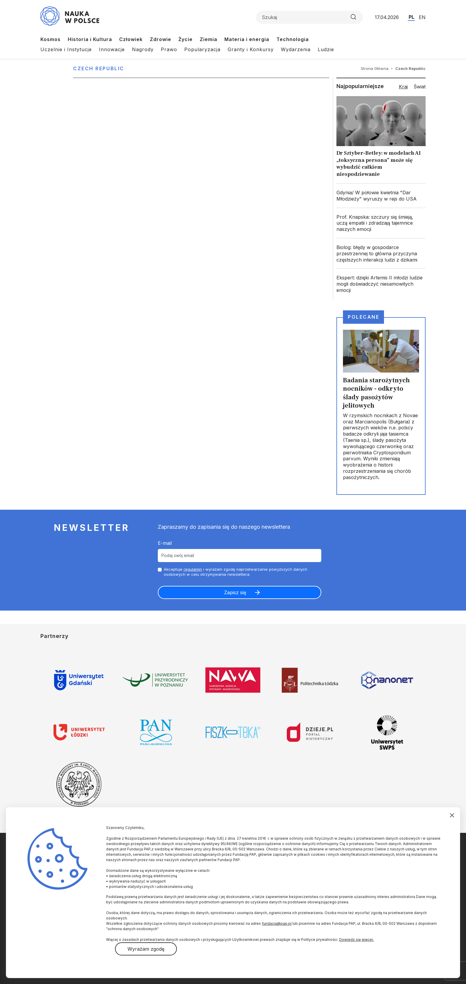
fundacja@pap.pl (277, 923)
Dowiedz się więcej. (356, 939)
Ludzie (326, 49)
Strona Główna (374, 68)
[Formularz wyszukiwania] (309, 17)
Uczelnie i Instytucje (66, 49)
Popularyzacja (202, 49)
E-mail (165, 543)
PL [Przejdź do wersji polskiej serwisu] (411, 17)
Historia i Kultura (90, 39)
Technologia (292, 39)
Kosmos (50, 39)
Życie (185, 39)
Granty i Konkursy (251, 49)
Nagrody (143, 49)
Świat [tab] (420, 87)
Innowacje (112, 49)
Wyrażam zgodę (145, 949)
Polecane (363, 317)
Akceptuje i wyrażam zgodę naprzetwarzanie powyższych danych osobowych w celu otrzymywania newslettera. (235, 572)
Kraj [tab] (403, 87)
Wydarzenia (296, 49)
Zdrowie (160, 39)
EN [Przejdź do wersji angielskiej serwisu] (422, 17)
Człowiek (131, 39)
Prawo (169, 49)
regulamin (193, 569)
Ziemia (208, 39)
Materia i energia (246, 39)
